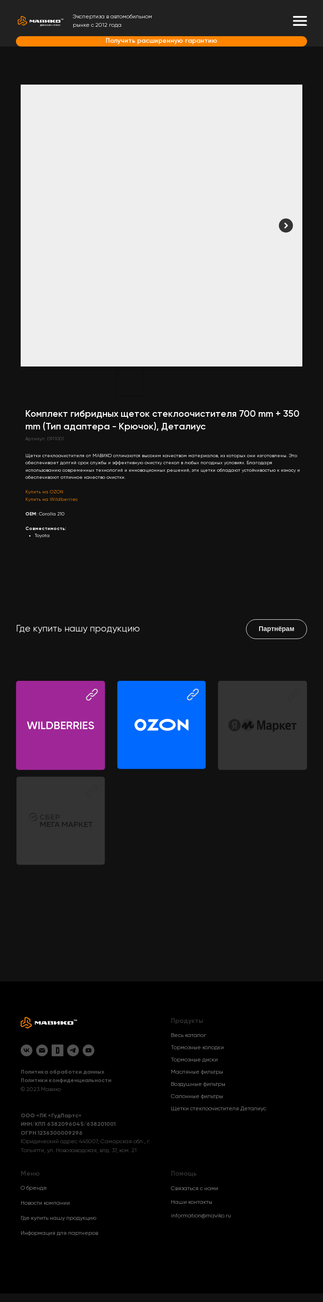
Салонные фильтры (197, 1096)
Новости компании (45, 1203)
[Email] (42, 1050)
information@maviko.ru (201, 1216)
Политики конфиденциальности (66, 1081)
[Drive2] (57, 1050)
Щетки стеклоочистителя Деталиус (218, 1109)
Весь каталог (188, 1035)
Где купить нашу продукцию (58, 1218)
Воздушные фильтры (198, 1084)
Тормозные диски (194, 1060)
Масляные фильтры (197, 1072)
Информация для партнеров (59, 1233)
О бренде (34, 1188)
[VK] (26, 1050)
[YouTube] (88, 1050)
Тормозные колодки (197, 1048)
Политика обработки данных (62, 1072)
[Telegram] (73, 1050)
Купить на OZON (44, 492)
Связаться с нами (194, 1189)
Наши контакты (191, 1202)
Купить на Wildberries (51, 499)
